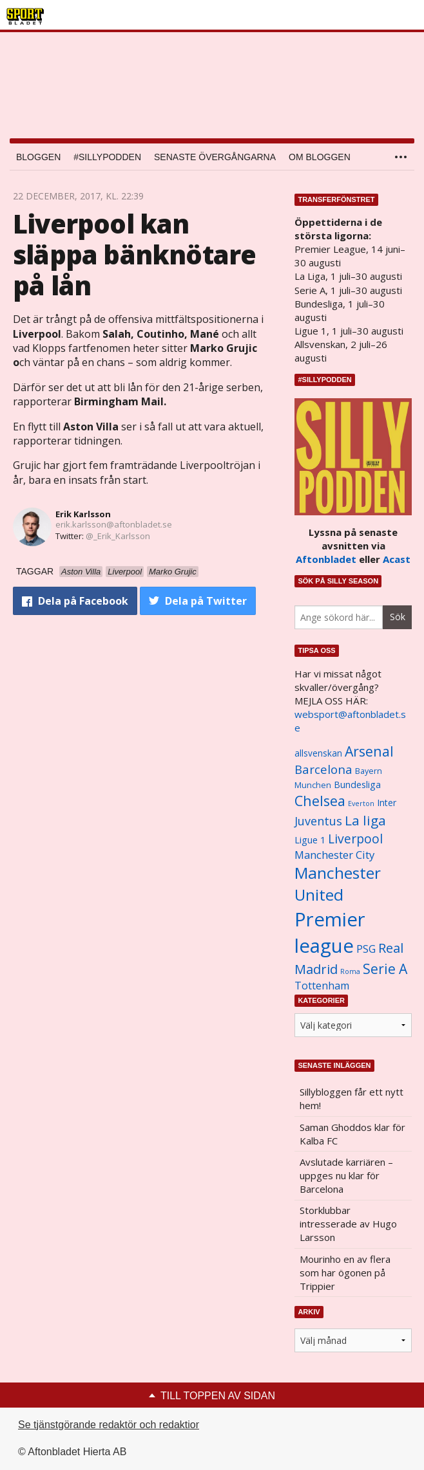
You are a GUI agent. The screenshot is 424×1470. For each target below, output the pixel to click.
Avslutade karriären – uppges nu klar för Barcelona (346, 1175)
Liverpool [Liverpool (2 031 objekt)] (355, 838)
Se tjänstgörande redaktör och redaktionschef (122, 1424)
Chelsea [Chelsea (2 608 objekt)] (319, 800)
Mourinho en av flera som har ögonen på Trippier (345, 1272)
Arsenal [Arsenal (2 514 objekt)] (369, 751)
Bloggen (38, 157)
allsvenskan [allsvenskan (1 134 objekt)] (318, 753)
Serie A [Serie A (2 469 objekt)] (385, 968)
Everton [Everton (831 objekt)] (361, 803)
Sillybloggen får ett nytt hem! (351, 1098)
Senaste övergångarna (215, 157)
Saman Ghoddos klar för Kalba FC (352, 1134)
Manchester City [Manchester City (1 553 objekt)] (334, 854)
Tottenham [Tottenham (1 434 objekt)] (321, 985)
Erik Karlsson (83, 514)
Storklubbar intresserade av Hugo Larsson (348, 1224)
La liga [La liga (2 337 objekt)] (365, 820)
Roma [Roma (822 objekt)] (350, 971)
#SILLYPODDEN (107, 157)
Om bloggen (320, 157)
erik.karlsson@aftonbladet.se (113, 524)
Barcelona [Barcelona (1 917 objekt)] (323, 769)
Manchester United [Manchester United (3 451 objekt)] (337, 883)
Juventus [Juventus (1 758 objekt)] (318, 821)
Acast (396, 559)
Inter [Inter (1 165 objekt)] (386, 802)
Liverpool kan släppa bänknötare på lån (134, 254)
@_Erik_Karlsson (118, 536)
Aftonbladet (326, 559)
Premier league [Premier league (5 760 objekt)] (329, 932)
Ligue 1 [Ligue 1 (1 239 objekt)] (309, 840)
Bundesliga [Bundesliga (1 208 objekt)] (357, 784)
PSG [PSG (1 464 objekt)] (366, 949)
